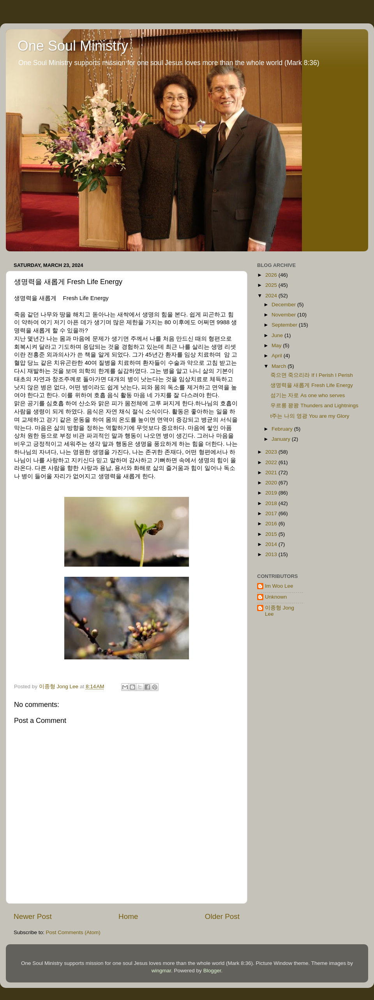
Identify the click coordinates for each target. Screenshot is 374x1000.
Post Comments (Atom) (73, 932)
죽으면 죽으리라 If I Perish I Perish (311, 375)
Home (128, 916)
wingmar (161, 970)
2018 (272, 503)
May (277, 345)
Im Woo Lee (279, 586)
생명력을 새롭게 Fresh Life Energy (311, 385)
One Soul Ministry (73, 46)
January (282, 439)
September (285, 325)
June (278, 335)
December (284, 304)
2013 (272, 554)
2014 (272, 544)
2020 (272, 483)
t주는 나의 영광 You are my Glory (309, 416)
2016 (272, 524)
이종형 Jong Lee (279, 611)
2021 (272, 472)
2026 (272, 275)
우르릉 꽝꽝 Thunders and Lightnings (314, 405)
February (283, 429)
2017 (272, 513)
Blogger (212, 970)
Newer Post (33, 916)
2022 (272, 462)
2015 (272, 534)
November (284, 315)
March (280, 366)
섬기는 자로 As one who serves (307, 395)
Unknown (276, 597)
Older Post (222, 916)
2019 (272, 493)
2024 (272, 296)
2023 (272, 452)
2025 (272, 285)
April (278, 356)
